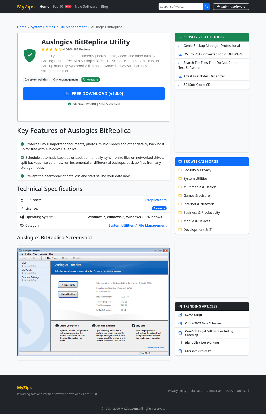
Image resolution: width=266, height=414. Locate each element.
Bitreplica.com (155, 200)
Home (44, 6)
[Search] (181, 6)
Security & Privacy (195, 170)
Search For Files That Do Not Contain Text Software (209, 65)
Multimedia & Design (197, 187)
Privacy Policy (177, 391)
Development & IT (195, 229)
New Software (86, 6)
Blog (104, 6)
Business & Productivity (199, 212)
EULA (229, 391)
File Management (73, 27)
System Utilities (43, 27)
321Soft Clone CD (195, 84)
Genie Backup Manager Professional (209, 45)
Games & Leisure (194, 195)
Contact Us (214, 391)
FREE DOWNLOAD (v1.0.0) (94, 93)
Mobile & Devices (194, 221)
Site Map (196, 391)
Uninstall (243, 391)
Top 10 (62, 6)
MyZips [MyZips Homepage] (26, 6)
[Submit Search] (206, 6)
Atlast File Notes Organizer (202, 76)
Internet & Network (196, 204)
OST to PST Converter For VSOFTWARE (211, 54)
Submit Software (231, 7)
